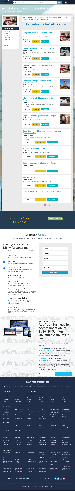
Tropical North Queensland (42, 413)
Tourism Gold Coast (31, 459)
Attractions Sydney (55, 450)
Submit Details (55, 270)
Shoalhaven (65, 413)
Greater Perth (18, 413)
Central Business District (66, 436)
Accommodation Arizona (66, 453)
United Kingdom (43, 396)
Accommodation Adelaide (19, 470)
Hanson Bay (6, 39)
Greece (29, 397)
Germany (64, 394)
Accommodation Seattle (7, 456)
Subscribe (17, 397)
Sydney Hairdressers (20, 450)
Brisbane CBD (42, 439)
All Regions (5, 407)
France (40, 394)
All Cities (5, 423)
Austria (64, 397)
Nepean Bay (6, 37)
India (63, 396)
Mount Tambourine (7, 429)
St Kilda (5, 440)
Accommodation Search (42, 470)
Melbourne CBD (18, 435)
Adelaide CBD (6, 439)
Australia (41, 392)
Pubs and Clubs (6, 450)
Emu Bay (5, 33)
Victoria (28, 407)
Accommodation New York (30, 456)
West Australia (18, 409)
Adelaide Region (19, 416)
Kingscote (6, 35)
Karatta (5, 43)
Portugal (52, 397)
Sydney (16, 423)
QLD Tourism (53, 459)
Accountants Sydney (53, 453)
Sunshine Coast (66, 409)
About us (17, 394)
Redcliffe (17, 427)
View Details (44, 41)
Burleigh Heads (18, 442)
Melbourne (29, 423)
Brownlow (6, 41)
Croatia (29, 396)
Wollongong (65, 425)
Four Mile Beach (42, 442)
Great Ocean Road (43, 416)
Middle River (6, 46)
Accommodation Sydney (30, 467)
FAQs (5, 399)
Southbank (53, 435)
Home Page (6, 392)
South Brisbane (42, 440)
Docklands (5, 442)
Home (4, 11)
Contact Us (17, 392)
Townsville (29, 427)
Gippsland (64, 414)
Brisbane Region (7, 413)
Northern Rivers (30, 409)
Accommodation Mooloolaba (7, 467)
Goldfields (29, 416)
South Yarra (29, 442)
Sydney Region (65, 407)
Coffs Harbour (18, 429)
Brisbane (64, 423)
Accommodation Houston (19, 456)
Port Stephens (30, 413)
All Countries (30, 392)
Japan (28, 399)
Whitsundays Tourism (18, 460)
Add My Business (55, 217)
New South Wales (19, 407)
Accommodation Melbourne (54, 467)
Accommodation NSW (54, 462)
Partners (6, 396)
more (49, 203)
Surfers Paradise (30, 435)
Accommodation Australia (30, 470)
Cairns (51, 425)
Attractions (65, 450)
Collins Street (18, 440)
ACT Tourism (42, 456)
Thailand (52, 399)
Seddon (5, 48)
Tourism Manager (66, 459)
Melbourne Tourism (55, 456)
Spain (51, 394)
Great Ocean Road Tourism (7, 460)
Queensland (41, 407)
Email (27, 41)
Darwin (28, 425)
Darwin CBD (29, 439)
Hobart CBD (53, 439)
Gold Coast (53, 423)
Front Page (17, 396)
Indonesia (41, 399)
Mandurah (41, 427)
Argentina (64, 399)
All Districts (5, 435)
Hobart (64, 427)
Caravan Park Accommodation (42, 451)
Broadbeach (18, 439)
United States (53, 392)
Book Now (36, 41)
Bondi (63, 439)
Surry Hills (52, 442)
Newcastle (41, 425)
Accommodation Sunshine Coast (66, 463)
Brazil (51, 396)
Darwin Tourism (66, 461)
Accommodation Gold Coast (66, 467)
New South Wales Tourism (43, 460)
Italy (28, 394)
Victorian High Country (53, 413)
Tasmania (64, 411)
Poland (40, 397)
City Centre (65, 440)
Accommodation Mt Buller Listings (61, 489)
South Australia (42, 409)
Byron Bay (5, 427)
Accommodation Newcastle (19, 467)
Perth (40, 423)
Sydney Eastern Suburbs (42, 436)
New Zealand (65, 392)
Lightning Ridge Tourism (66, 456)
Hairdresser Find (30, 450)
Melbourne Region (54, 407)
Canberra (17, 425)
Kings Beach (30, 440)
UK (28, 484)
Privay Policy (18, 399)
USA (32, 484)
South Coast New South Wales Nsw (54, 410)
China (46, 484)
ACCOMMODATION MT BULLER (37, 379)
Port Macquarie (54, 427)
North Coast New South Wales (7, 410)
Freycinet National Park (66, 443)
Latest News (7, 397)
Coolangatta (53, 440)
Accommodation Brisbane (7, 470)
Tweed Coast (6, 416)
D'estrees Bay (7, 31)
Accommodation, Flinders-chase (15, 11)
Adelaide (5, 425)
